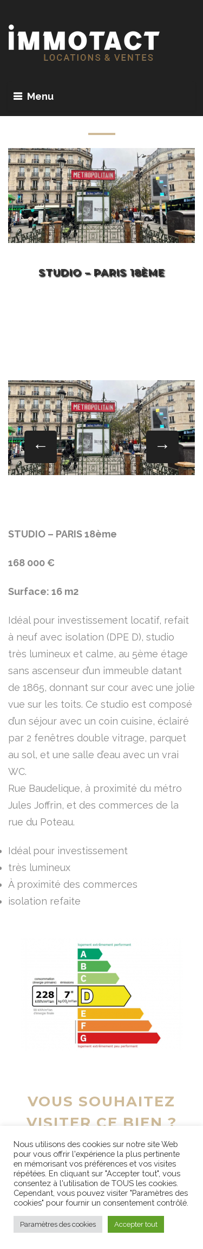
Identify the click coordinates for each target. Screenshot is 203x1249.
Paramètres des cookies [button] (58, 1224)
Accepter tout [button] (136, 1224)
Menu (40, 96)
